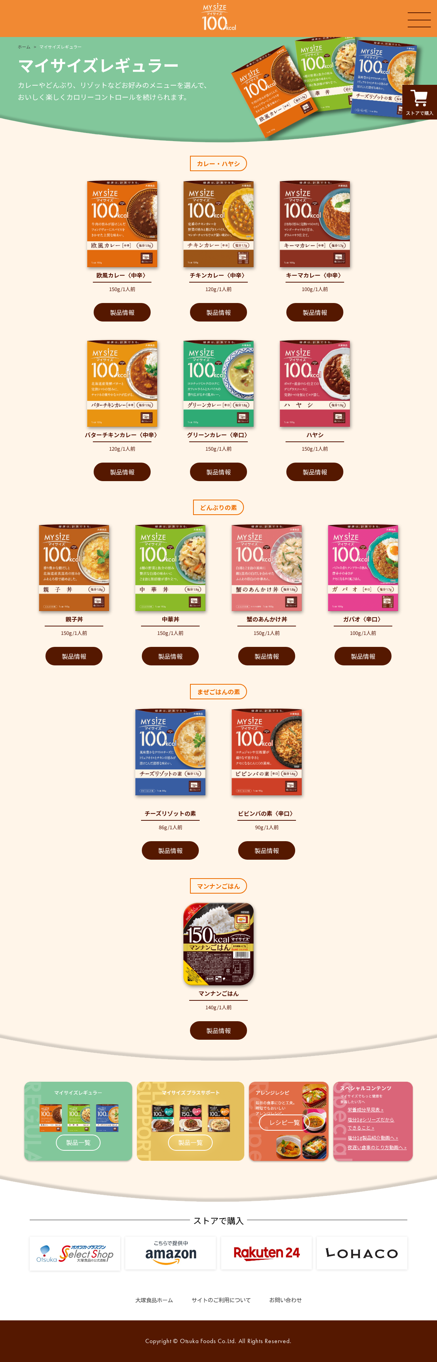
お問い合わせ (285, 1300)
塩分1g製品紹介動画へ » (373, 1137)
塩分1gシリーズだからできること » (371, 1123)
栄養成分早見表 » (365, 1109)
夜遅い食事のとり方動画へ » (377, 1147)
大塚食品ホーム (154, 1300)
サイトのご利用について (221, 1300)
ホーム (24, 47)
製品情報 (122, 312)
